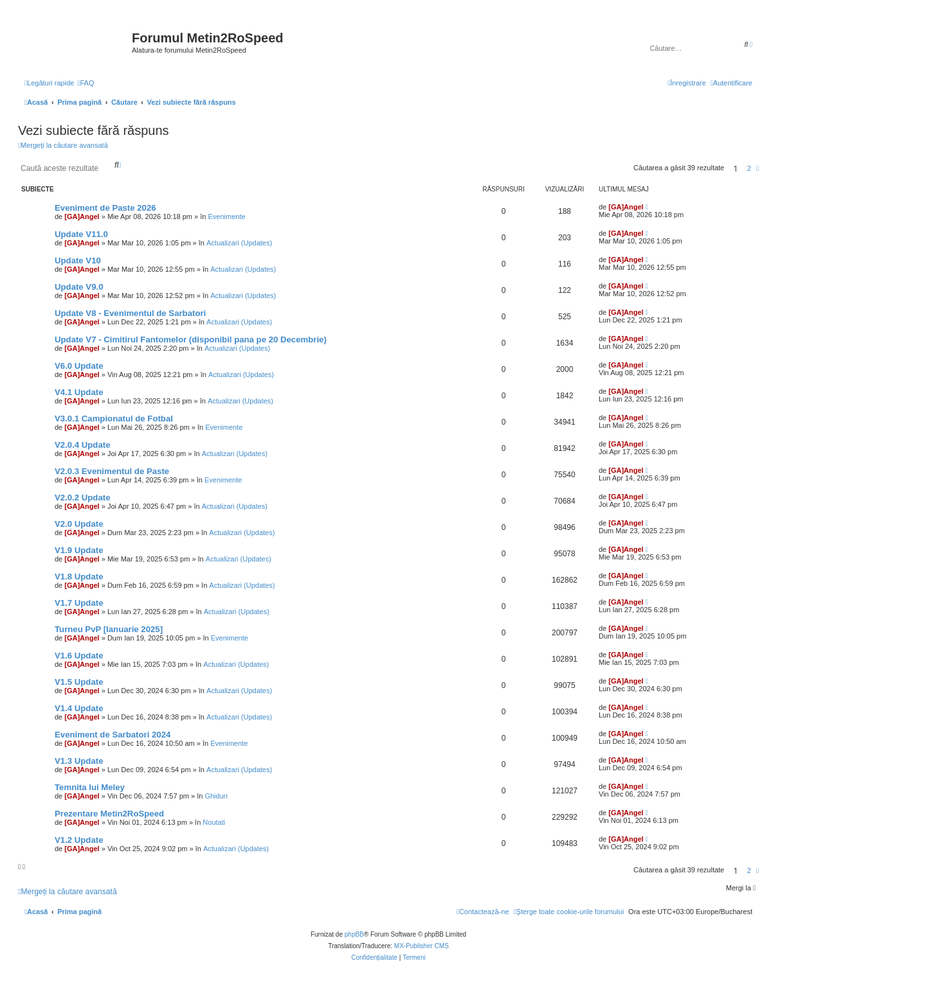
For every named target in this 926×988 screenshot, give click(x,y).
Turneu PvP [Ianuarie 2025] (109, 629)
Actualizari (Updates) (239, 243)
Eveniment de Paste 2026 (105, 208)
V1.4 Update (79, 708)
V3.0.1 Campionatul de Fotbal (114, 418)
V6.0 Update (79, 366)
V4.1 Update (79, 392)
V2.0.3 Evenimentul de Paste (112, 471)
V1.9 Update (79, 550)
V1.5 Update (79, 682)
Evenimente (226, 216)
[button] (757, 168)
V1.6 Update (79, 655)
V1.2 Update (79, 840)
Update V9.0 (79, 287)
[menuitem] (85, 83)
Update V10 (78, 260)
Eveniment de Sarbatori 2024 (112, 734)
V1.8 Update (79, 576)
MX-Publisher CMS (421, 945)
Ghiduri (215, 796)
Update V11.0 (81, 234)
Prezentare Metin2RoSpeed (109, 813)
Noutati (214, 822)
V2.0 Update (79, 524)
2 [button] (749, 168)
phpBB (354, 934)
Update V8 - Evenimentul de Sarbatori (130, 313)
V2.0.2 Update (83, 497)
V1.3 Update (79, 761)
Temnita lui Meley (90, 787)
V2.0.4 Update (83, 445)
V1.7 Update (79, 603)
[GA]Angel (81, 216)
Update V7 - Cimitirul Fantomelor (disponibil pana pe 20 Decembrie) (191, 339)
